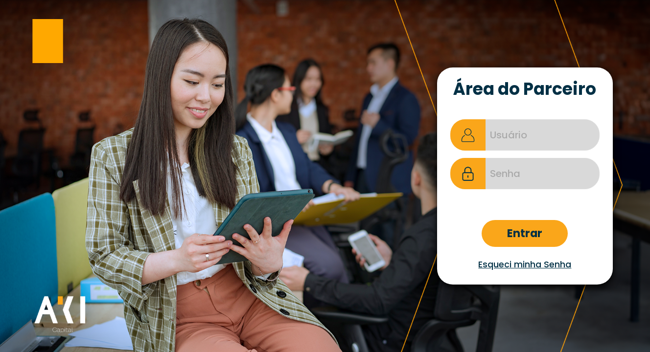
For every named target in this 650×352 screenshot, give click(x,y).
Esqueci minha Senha (524, 264)
